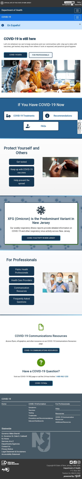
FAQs (43, 126)
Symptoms (32, 407)
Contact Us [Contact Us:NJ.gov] (6, 446)
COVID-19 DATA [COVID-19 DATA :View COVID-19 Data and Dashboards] (15, 55)
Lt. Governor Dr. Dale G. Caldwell (14, 436)
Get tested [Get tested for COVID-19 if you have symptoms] (22, 162)
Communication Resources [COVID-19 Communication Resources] (21, 289)
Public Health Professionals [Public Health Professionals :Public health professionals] (21, 271)
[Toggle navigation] (77, 10)
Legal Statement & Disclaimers (14, 452)
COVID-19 (6, 17)
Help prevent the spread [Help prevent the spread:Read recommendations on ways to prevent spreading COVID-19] (21, 182)
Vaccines (32, 410)
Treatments (33, 415)
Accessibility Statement (11, 454)
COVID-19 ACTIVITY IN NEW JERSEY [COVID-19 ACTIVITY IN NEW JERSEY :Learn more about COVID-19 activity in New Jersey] (41, 238)
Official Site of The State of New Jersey (15, 3)
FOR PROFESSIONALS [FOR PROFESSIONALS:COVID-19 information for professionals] (40, 55)
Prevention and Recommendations (41, 418)
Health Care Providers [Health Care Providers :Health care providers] (21, 280)
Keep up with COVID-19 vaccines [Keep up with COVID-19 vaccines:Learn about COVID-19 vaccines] (22, 171)
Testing (31, 413)
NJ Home (5, 439)
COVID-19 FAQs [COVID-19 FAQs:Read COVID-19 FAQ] (41, 383)
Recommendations (63, 115)
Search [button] (78, 4)
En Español (13, 25)
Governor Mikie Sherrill (11, 434)
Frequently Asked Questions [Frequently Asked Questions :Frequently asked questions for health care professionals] (21, 300)
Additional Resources (63, 422)
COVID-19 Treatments (23, 115)
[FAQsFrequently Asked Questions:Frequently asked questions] (79, 2)
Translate (69, 2)
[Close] (80, 24)
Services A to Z (8, 441)
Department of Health (72, 468)
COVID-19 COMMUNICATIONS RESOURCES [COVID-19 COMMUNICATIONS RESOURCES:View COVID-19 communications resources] (41, 350)
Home (4, 404)
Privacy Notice (7, 449)
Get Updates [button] (67, 4)
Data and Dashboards (36, 421)
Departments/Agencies (11, 444)
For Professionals (63, 404)
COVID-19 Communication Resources (65, 418)
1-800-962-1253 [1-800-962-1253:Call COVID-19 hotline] (62, 377)
